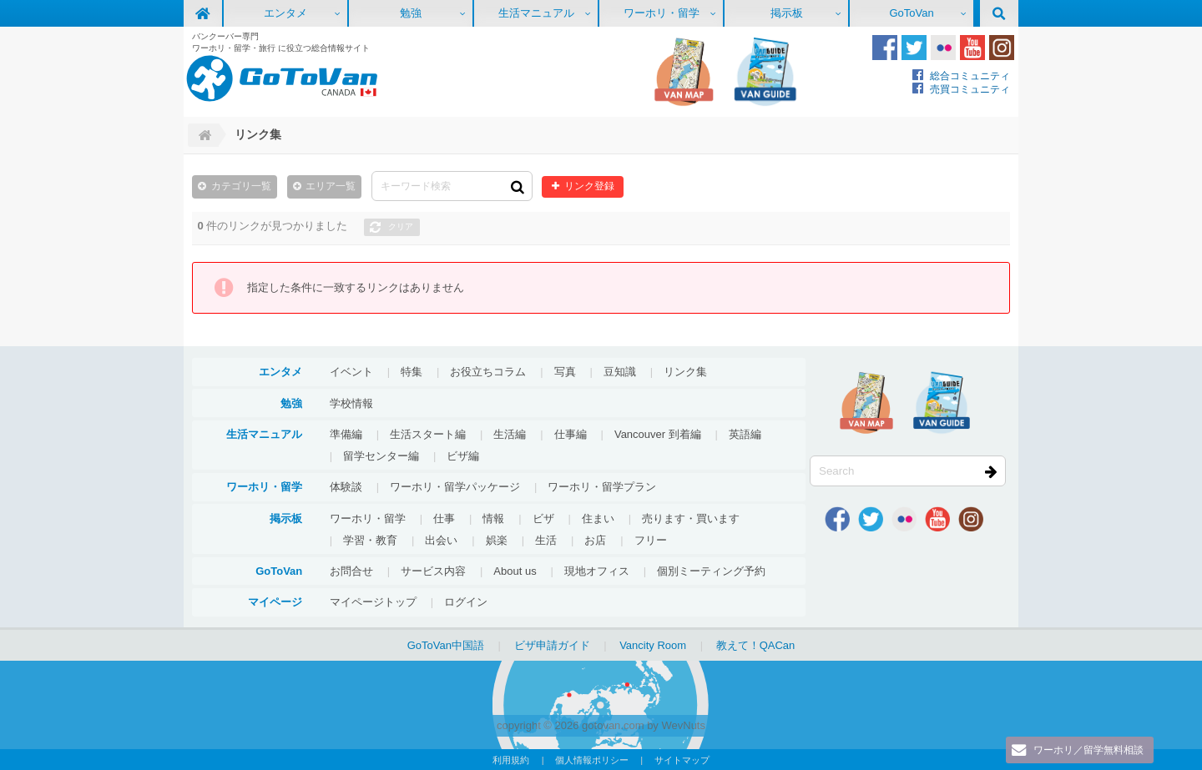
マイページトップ (373, 601)
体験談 (346, 486)
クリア (400, 225)
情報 (493, 517)
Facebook (884, 47)
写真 (565, 371)
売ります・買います (691, 517)
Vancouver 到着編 (657, 433)
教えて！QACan (755, 644)
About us (514, 570)
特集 (411, 371)
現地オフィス (596, 570)
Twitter (914, 47)
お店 (595, 539)
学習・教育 (370, 539)
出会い (441, 539)
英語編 (745, 433)
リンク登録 (585, 185)
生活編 (509, 433)
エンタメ (285, 13)
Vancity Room (652, 644)
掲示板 (786, 13)
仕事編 (570, 433)
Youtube (972, 47)
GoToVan (911, 13)
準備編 (346, 433)
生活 (546, 539)
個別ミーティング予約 (711, 570)
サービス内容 (433, 570)
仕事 (444, 517)
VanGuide (765, 71)
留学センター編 (381, 455)
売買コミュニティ (970, 88)
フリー (650, 539)
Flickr (943, 47)
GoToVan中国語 (445, 644)
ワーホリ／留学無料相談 (1083, 749)
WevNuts (683, 724)
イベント (351, 371)
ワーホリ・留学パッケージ (455, 486)
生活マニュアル (536, 13)
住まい (598, 517)
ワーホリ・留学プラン (602, 486)
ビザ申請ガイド (552, 644)
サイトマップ (682, 759)
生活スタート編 (428, 433)
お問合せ (351, 570)
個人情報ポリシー (592, 759)
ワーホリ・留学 (661, 13)
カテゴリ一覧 (241, 185)
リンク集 (685, 371)
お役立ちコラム (488, 371)
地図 (683, 71)
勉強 (411, 13)
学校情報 (351, 402)
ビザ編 (463, 455)
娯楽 (497, 539)
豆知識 (620, 371)
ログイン (465, 601)
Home (203, 135)
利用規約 (510, 759)
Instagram (1001, 47)
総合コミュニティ (970, 75)
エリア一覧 (331, 185)
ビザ (543, 517)
